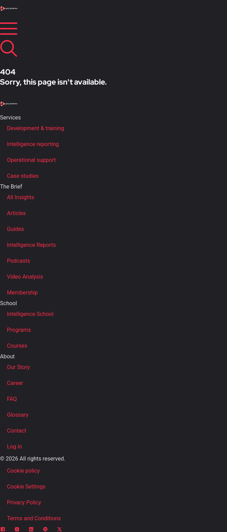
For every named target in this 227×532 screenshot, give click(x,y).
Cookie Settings (26, 486)
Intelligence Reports (31, 245)
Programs (19, 330)
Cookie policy (23, 470)
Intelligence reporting (33, 144)
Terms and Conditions (34, 518)
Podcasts (18, 261)
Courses (17, 345)
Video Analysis (25, 276)
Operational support (31, 160)
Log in (14, 446)
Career (15, 383)
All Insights (20, 197)
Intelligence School (30, 314)
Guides (15, 229)
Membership (22, 292)
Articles (16, 213)
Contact (16, 430)
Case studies (23, 176)
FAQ (12, 399)
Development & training (35, 128)
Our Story (18, 367)
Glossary (17, 415)
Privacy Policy (24, 502)
